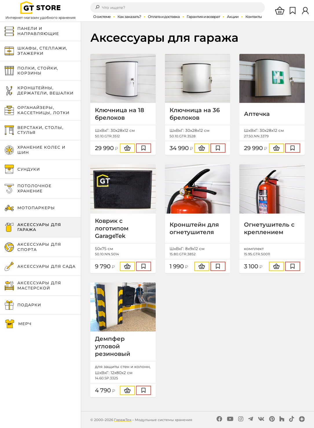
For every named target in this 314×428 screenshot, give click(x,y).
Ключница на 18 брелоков (119, 114)
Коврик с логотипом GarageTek (111, 228)
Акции (232, 16)
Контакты (253, 16)
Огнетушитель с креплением (269, 228)
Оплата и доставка (164, 16)
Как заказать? (129, 16)
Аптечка (257, 113)
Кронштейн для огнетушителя (194, 228)
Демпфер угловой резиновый (112, 346)
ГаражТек (122, 420)
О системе (102, 16)
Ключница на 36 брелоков (195, 114)
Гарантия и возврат (203, 16)
